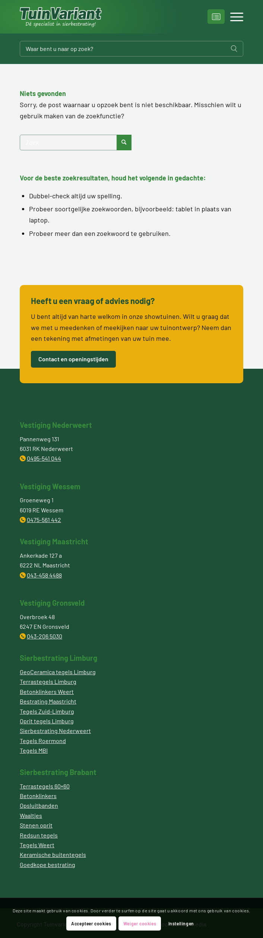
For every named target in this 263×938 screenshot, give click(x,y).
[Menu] (233, 16)
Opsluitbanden (39, 805)
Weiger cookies (139, 923)
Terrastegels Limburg (48, 681)
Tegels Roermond (43, 740)
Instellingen (181, 923)
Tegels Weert (37, 844)
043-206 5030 (44, 636)
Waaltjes (31, 815)
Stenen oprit (36, 825)
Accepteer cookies (91, 923)
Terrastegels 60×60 (45, 786)
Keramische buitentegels (53, 854)
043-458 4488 (44, 575)
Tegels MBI (34, 750)
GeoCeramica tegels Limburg (58, 671)
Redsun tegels (39, 835)
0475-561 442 (44, 519)
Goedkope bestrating (47, 864)
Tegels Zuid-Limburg (47, 711)
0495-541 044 (44, 458)
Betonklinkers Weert (47, 691)
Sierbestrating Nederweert (55, 730)
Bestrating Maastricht (48, 701)
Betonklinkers (38, 795)
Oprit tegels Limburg (47, 720)
